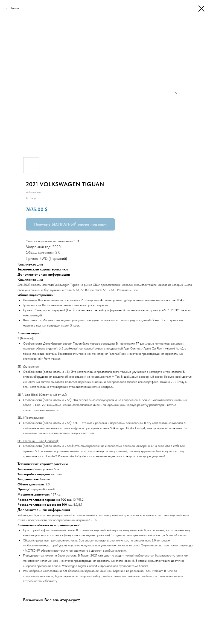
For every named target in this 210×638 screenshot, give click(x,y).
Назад (14, 8)
